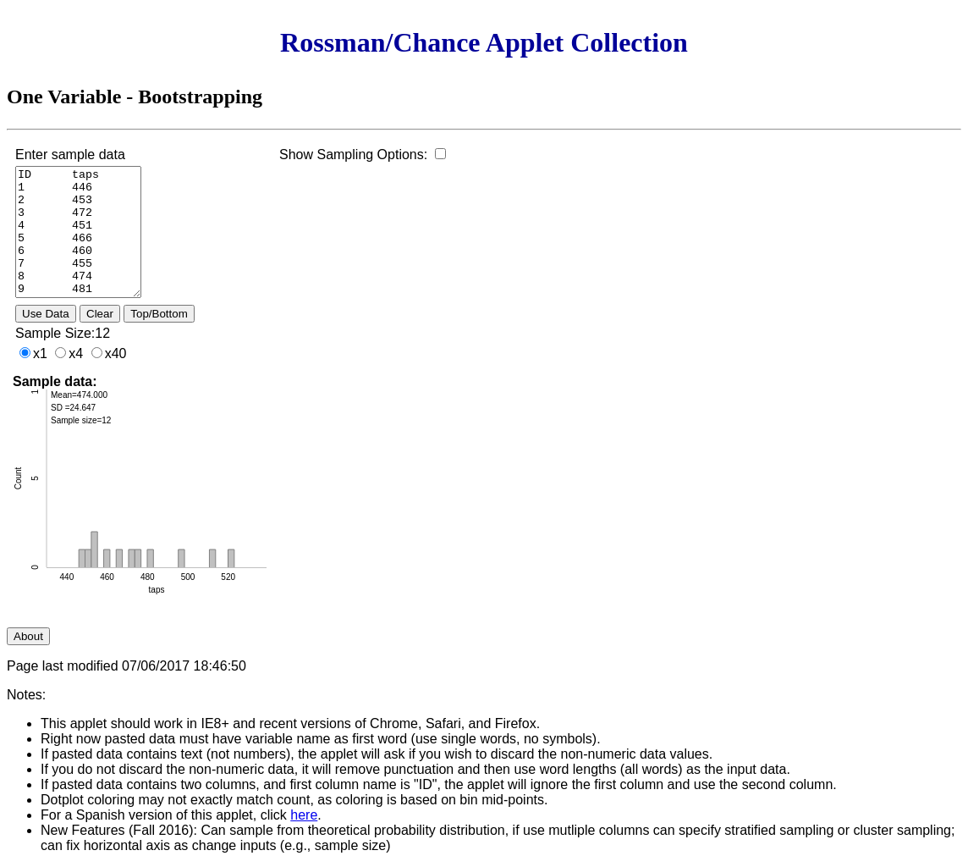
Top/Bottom (158, 313)
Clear (99, 313)
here (303, 815)
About (28, 636)
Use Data (45, 313)
